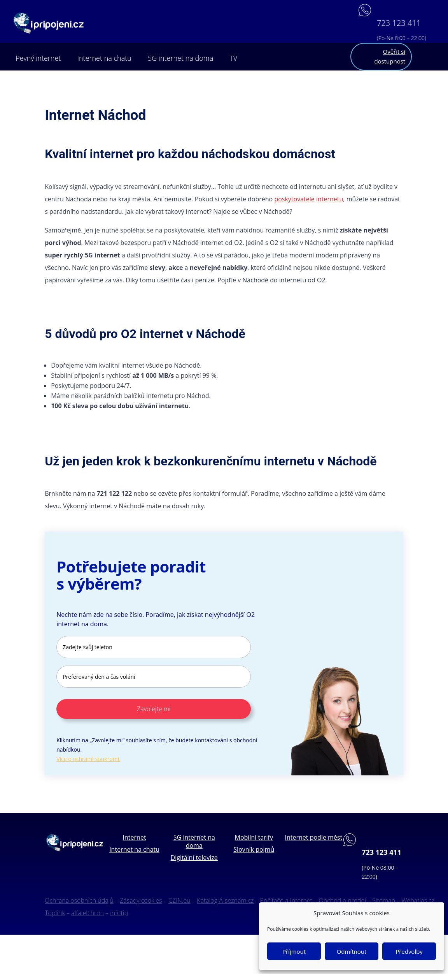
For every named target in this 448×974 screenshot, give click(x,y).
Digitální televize (194, 857)
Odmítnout (352, 951)
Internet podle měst (314, 837)
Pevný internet (38, 58)
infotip (119, 913)
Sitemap (383, 900)
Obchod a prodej (342, 900)
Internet (134, 837)
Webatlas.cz (417, 900)
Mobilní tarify (254, 837)
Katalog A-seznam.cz (225, 900)
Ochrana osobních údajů (79, 900)
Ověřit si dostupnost (389, 56)
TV (233, 58)
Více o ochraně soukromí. (88, 759)
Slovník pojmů (253, 849)
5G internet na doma (180, 58)
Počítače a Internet (286, 900)
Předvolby (409, 951)
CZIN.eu (179, 900)
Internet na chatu (104, 58)
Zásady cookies (141, 900)
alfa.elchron (87, 913)
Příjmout (294, 951)
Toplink (55, 913)
